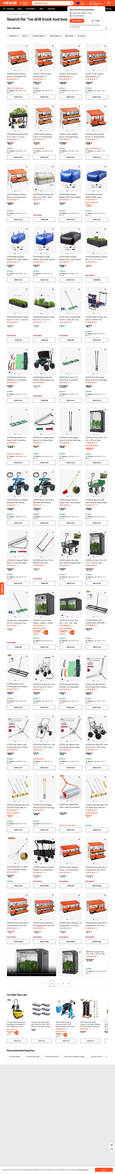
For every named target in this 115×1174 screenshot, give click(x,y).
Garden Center (24, 14)
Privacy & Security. (83, 1170)
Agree (104, 1170)
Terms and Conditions (94, 25)
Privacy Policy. (76, 27)
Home (8, 14)
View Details (44, 886)
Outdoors (15, 14)
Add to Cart (18, 97)
